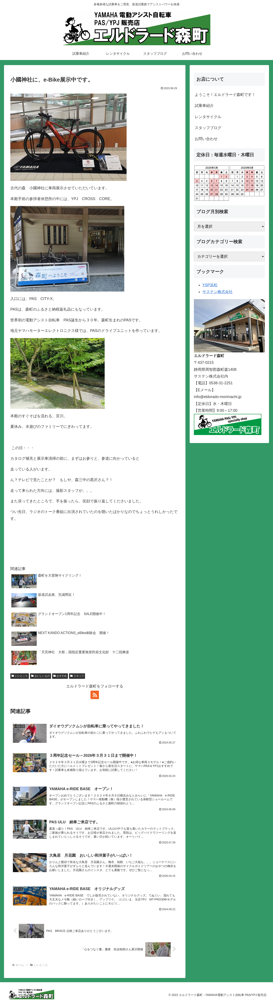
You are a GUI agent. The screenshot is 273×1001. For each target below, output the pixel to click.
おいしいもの (40, 675)
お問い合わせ (206, 139)
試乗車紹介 (204, 106)
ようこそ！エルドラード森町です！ (225, 95)
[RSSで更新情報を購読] (95, 695)
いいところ (20, 675)
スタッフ (77, 675)
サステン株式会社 (217, 292)
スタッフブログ (208, 128)
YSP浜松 (210, 285)
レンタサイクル (208, 117)
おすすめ (60, 675)
